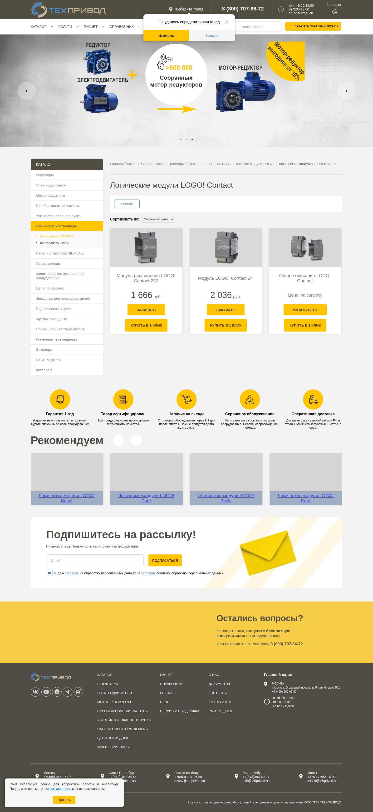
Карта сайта (220, 702)
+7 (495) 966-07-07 (284, 691)
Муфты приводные (51, 319)
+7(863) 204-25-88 (188, 777)
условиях (149, 573)
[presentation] (26, 91)
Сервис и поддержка (179, 711)
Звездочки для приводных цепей (63, 298)
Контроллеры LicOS (54, 243)
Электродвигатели (51, 185)
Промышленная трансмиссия (60, 329)
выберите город (189, 9)
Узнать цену (305, 310)
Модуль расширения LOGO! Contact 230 (146, 278)
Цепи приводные (50, 288)
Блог (164, 702)
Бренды (167, 693)
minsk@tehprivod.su (322, 781)
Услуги (65, 26)
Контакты (218, 693)
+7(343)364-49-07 (256, 777)
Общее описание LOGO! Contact (305, 278)
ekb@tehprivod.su (256, 781)
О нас (214, 675)
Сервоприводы (48, 263)
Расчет (91, 26)
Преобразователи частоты (58, 206)
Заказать (146, 310)
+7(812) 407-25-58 (123, 777)
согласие (72, 573)
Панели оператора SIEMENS (60, 253)
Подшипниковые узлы (54, 309)
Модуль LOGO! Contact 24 (225, 278)
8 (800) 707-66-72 (243, 8)
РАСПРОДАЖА (48, 360)
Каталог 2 (44, 370)
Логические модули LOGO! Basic (67, 498)
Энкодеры (44, 349)
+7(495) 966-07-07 (57, 777)
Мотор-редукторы (50, 195)
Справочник (121, 26)
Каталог (38, 26)
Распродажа (220, 711)
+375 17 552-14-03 (321, 777)
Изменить (166, 35)
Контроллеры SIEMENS (57, 236)
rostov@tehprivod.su (189, 781)
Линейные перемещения (56, 339)
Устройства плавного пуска (58, 216)
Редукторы (45, 175)
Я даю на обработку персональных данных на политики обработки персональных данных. (135, 573)
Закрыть (212, 35)
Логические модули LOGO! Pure (146, 498)
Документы (219, 684)
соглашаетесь (60, 789)
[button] (181, 139)
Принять (64, 800)
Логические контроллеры (57, 226)
